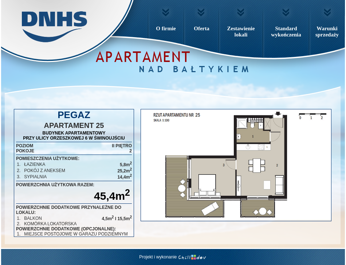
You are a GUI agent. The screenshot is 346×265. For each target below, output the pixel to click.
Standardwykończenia (286, 32)
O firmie (166, 28)
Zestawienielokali (241, 32)
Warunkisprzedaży (327, 32)
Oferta (201, 28)
